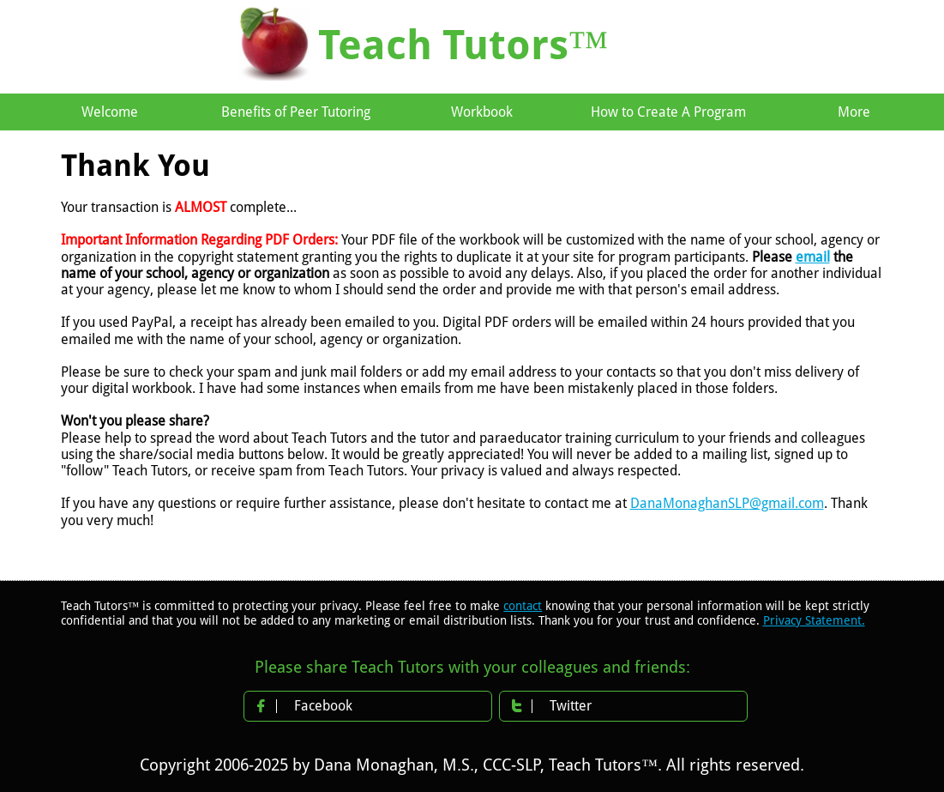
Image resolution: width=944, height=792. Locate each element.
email (813, 257)
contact (522, 606)
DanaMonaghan (679, 503)
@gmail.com (786, 503)
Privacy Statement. (814, 620)
